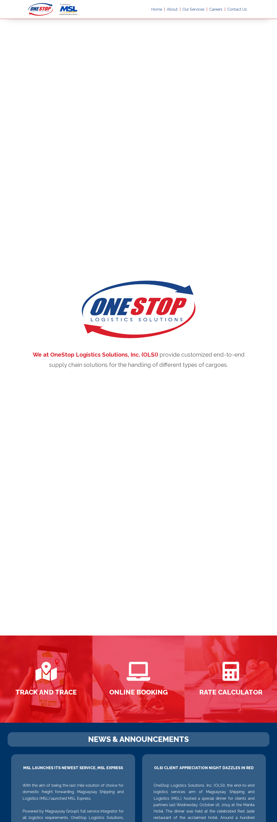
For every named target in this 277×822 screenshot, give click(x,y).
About (172, 9)
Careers (216, 9)
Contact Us (237, 9)
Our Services (193, 9)
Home (156, 9)
